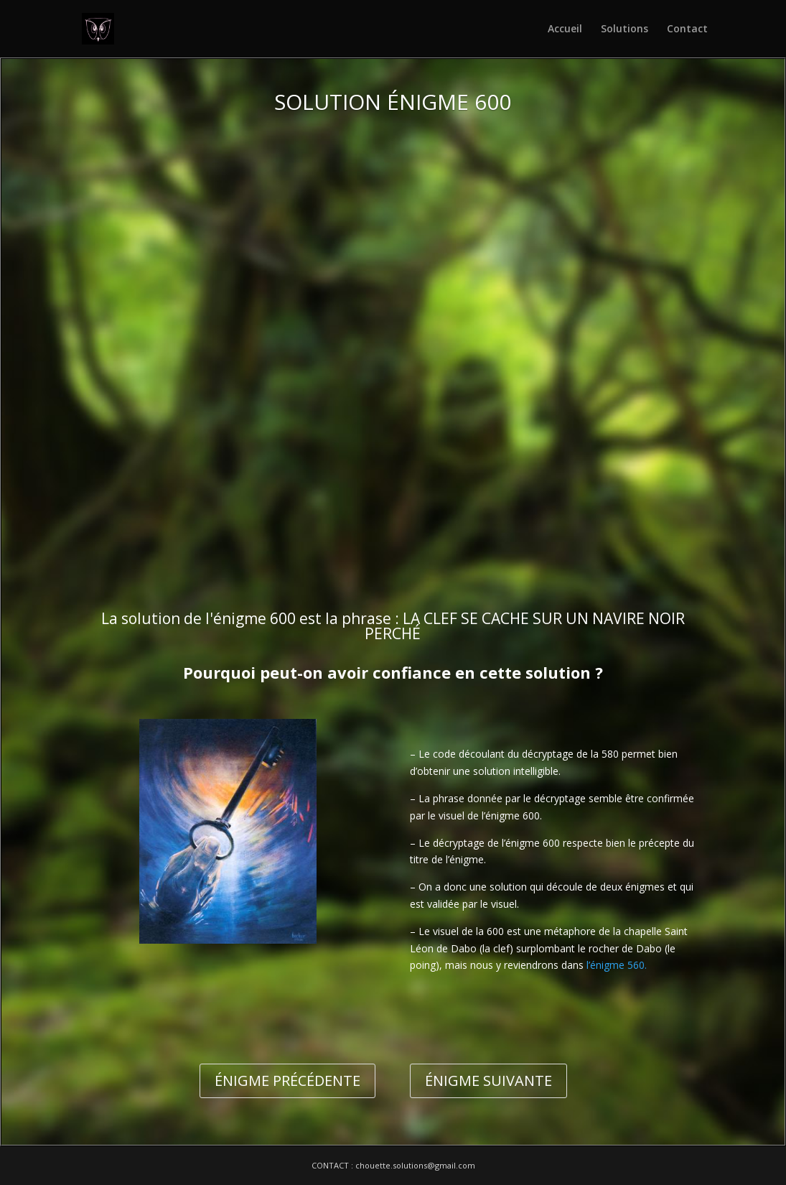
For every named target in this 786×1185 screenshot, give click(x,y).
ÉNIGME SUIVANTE (488, 1080)
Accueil (565, 29)
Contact (687, 29)
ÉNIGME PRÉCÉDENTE (287, 1080)
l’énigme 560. (616, 965)
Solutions (624, 29)
